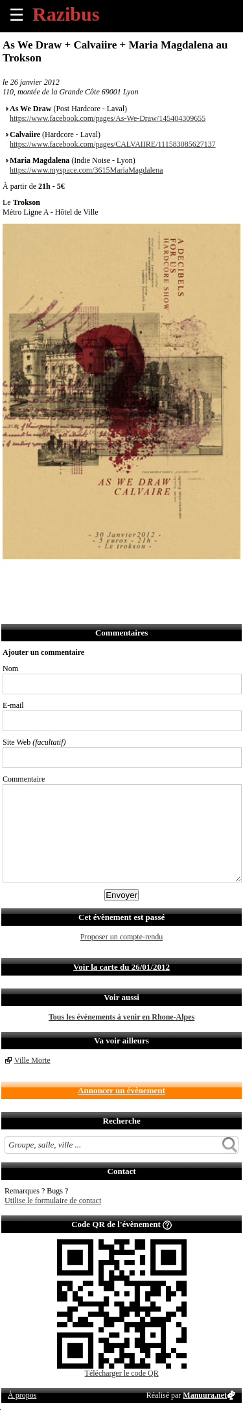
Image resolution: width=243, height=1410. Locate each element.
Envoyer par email (70, 576)
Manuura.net (205, 1395)
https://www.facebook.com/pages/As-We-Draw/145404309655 (107, 118)
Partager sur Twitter (41, 576)
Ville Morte (32, 1060)
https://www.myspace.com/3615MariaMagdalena (86, 170)
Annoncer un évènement (121, 1090)
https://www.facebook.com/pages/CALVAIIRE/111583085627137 (113, 144)
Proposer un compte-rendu (121, 936)
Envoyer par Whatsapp (127, 576)
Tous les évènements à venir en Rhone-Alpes (121, 1016)
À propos (22, 1395)
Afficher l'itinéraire (184, 576)
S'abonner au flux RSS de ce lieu (156, 576)
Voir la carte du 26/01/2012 (121, 967)
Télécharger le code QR (122, 1373)
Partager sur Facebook (13, 576)
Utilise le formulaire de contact (53, 1200)
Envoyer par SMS (99, 576)
